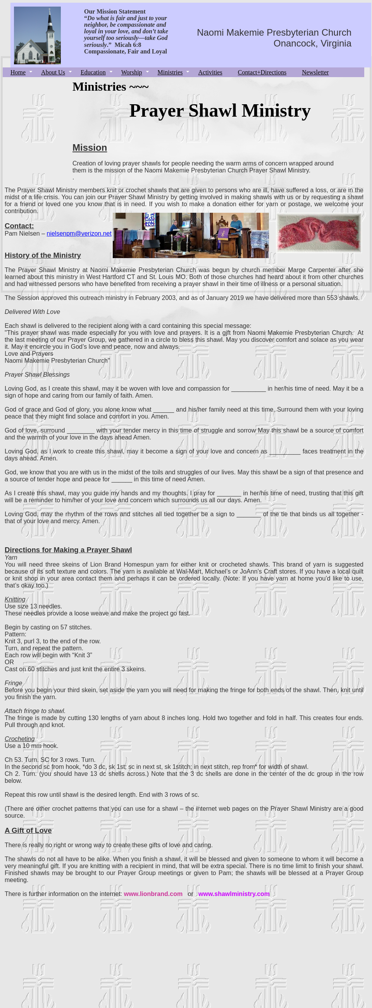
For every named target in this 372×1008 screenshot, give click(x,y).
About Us (53, 72)
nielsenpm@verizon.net (79, 233)
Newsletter (315, 72)
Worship (131, 72)
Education (93, 72)
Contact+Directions (262, 72)
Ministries (170, 72)
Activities (210, 72)
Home (18, 72)
